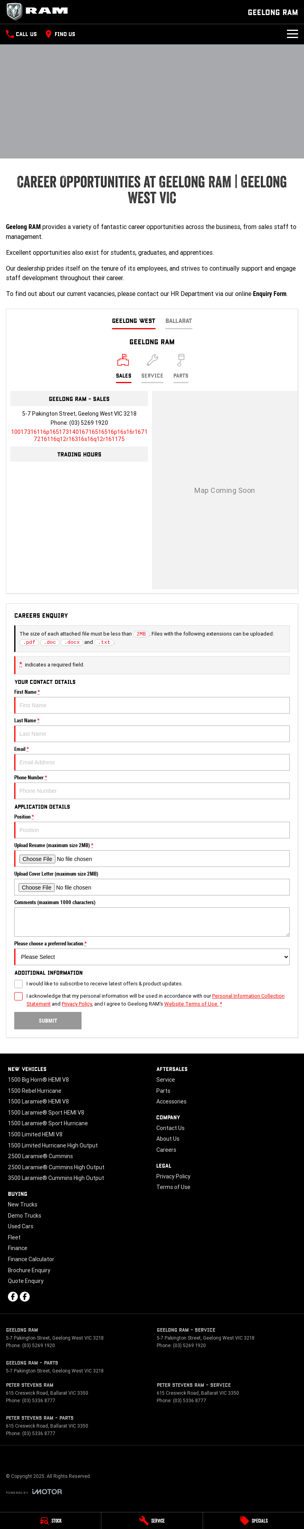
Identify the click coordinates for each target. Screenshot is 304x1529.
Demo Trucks (24, 1215)
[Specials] (253, 1520)
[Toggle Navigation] (292, 34)
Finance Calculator (31, 1259)
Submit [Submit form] (48, 1020)
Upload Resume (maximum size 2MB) (152, 854)
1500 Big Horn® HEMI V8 (38, 1079)
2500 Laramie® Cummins (40, 1156)
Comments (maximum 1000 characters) (152, 918)
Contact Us (170, 1128)
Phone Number (152, 787)
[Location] (123, 368)
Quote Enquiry (26, 1281)
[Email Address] (79, 435)
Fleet (14, 1237)
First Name (152, 701)
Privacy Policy (173, 1176)
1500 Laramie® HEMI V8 (38, 1101)
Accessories (171, 1101)
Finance (17, 1248)
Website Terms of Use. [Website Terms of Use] (191, 1003)
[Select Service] (152, 368)
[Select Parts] (180, 368)
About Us (167, 1138)
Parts (163, 1090)
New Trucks (22, 1204)
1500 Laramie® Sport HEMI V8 (46, 1112)
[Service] (151, 1520)
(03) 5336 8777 (38, 1400)
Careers (166, 1149)
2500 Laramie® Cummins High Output (56, 1167)
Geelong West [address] (134, 320)
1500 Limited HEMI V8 (35, 1134)
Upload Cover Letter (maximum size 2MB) (152, 883)
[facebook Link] (13, 1297)
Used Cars (20, 1226)
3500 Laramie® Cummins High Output (56, 1178)
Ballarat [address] (178, 320)
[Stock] (50, 1520)
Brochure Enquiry (29, 1270)
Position (152, 826)
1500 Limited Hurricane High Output (53, 1145)
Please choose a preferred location (152, 953)
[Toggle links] (34, 1491)
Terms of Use (173, 1187)
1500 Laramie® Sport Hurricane (48, 1123)
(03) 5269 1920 (88, 422)
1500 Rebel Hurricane (34, 1090)
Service (165, 1079)
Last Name (152, 730)
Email (152, 758)
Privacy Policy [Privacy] (77, 1003)
